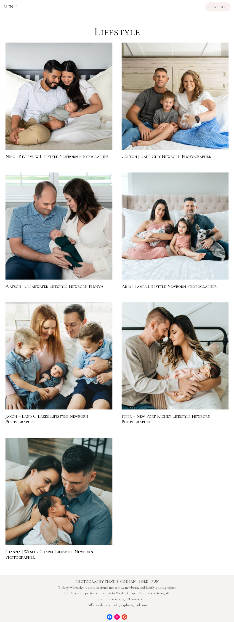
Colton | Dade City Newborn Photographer (166, 156)
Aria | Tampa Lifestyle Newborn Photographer (169, 286)
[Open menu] (10, 7)
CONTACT (218, 6)
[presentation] (58, 96)
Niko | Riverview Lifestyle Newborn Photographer (57, 156)
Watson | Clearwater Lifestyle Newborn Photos (54, 286)
